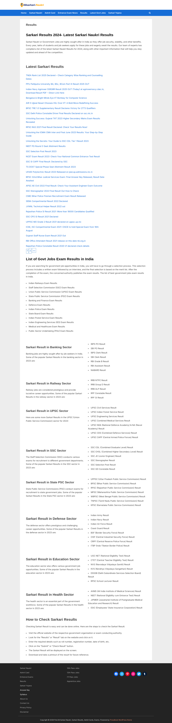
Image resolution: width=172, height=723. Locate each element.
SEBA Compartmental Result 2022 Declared (47, 201)
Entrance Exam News (68, 13)
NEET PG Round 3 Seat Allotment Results (46, 146)
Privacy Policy (25, 707)
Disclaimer (24, 712)
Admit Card (50, 13)
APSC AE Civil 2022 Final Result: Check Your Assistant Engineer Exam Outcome (64, 186)
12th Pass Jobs (73, 673)
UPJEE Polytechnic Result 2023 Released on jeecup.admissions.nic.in (59, 172)
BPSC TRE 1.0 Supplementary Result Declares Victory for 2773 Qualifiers (61, 108)
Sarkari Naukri (35, 13)
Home (24, 13)
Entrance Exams (26, 677)
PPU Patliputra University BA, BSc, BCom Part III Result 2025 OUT (57, 84)
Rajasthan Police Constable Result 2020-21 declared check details (57, 246)
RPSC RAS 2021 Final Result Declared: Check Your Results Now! (56, 127)
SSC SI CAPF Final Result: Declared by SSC (46, 161)
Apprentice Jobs (73, 681)
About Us (24, 699)
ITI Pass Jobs (72, 677)
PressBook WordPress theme (121, 720)
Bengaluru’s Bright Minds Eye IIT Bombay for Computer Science (56, 98)
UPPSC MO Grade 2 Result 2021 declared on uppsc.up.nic (53, 222)
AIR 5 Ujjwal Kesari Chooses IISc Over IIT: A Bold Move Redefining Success (62, 103)
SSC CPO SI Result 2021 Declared (42, 216)
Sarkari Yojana (114, 13)
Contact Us (24, 703)
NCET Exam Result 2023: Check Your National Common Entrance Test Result (63, 156)
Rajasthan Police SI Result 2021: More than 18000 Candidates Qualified (60, 211)
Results (83, 13)
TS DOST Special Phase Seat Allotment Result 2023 (51, 167)
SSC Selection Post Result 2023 (41, 151)
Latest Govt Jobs (98, 13)
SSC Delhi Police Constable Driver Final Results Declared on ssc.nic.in (59, 113)
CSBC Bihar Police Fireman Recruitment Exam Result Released (56, 196)
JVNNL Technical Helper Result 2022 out (45, 206)
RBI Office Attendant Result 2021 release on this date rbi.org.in (56, 241)
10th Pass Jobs (73, 668)
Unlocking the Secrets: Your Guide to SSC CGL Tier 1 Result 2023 (57, 141)
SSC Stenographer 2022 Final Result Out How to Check (52, 191)
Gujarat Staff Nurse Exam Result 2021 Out (46, 235)
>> (34, 250)
